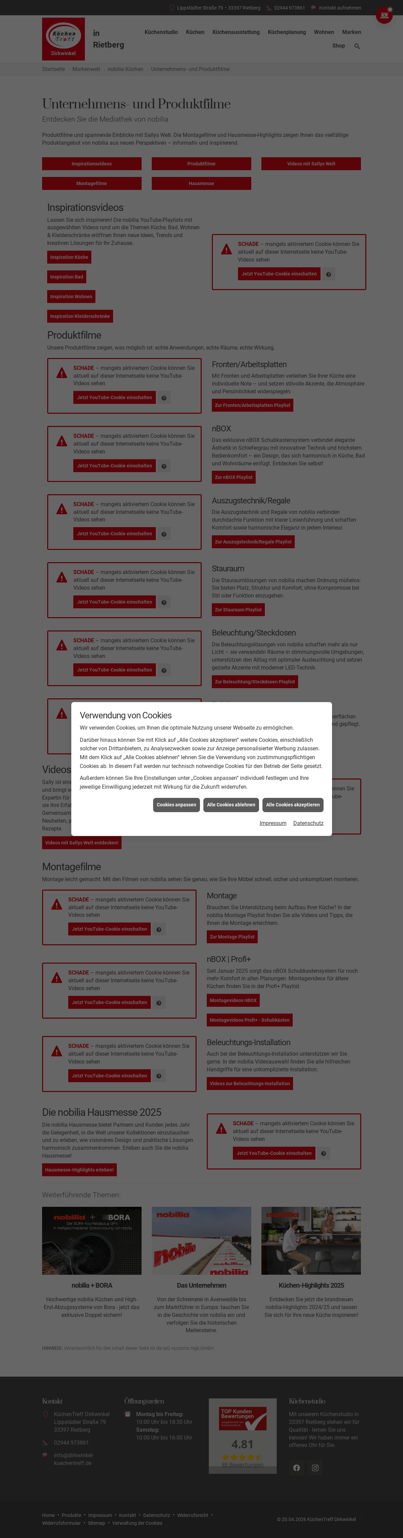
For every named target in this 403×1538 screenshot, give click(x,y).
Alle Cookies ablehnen (231, 741)
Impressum (273, 759)
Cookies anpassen (176, 741)
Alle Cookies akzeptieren (293, 741)
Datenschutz (308, 759)
